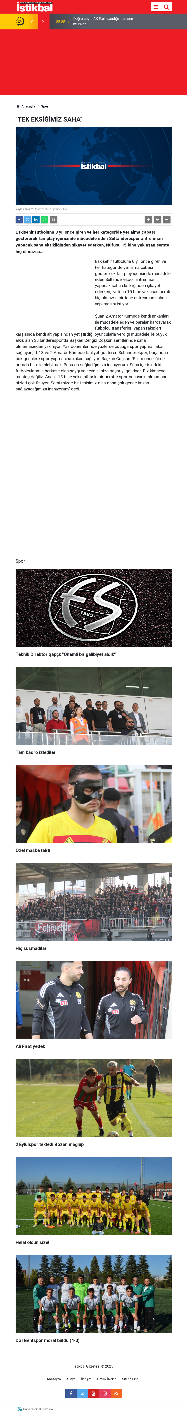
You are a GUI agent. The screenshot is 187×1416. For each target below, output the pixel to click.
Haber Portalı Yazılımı (38, 1409)
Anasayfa (26, 106)
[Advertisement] (93, 63)
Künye (71, 1379)
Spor (44, 106)
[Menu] (156, 7)
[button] (148, 219)
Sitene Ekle (130, 1379)
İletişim (86, 1379)
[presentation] (32, 21)
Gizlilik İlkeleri (106, 1379)
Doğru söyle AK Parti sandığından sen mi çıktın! (103, 21)
